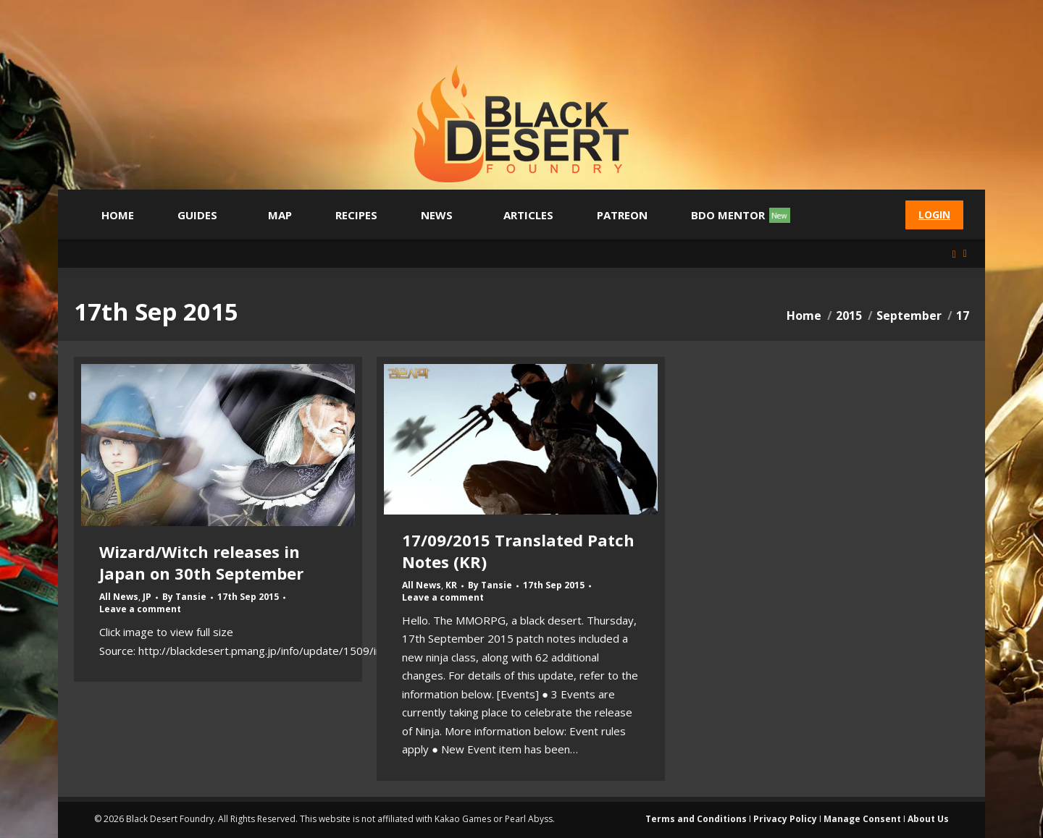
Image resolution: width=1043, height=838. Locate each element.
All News (118, 597)
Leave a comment (140, 609)
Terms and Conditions (696, 819)
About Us (928, 819)
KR (451, 585)
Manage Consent (862, 819)
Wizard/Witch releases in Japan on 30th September (201, 562)
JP (147, 597)
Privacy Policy (785, 819)
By (184, 597)
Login (934, 214)
